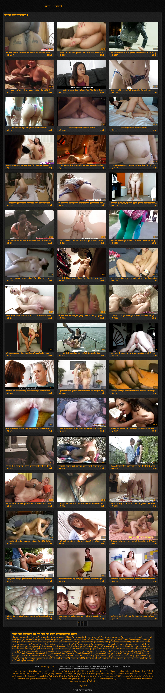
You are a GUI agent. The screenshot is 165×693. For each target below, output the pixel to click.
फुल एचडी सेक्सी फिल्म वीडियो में (72, 639)
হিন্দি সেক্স (85, 671)
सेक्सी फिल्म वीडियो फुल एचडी (69, 656)
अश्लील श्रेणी (58, 6)
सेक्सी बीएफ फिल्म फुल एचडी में (128, 658)
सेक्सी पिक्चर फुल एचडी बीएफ (69, 649)
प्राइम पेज (47, 6)
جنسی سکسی (142, 674)
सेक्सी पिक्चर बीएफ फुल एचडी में (109, 649)
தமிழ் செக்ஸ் (55, 674)
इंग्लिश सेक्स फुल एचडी (20, 637)
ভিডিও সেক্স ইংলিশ (44, 671)
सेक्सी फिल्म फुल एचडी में (82, 651)
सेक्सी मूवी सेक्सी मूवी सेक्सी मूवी (71, 679)
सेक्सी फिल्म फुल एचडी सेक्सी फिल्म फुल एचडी (102, 653)
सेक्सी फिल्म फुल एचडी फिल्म (49, 667)
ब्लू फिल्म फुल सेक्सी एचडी (41, 646)
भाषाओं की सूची (148, 671)
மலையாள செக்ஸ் (80, 681)
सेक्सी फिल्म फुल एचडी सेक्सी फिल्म (74, 653)
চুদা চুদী (109, 671)
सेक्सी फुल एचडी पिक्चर (33, 658)
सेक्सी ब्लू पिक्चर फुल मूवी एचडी (27, 660)
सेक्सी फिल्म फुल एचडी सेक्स (31, 653)
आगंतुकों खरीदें (82, 686)
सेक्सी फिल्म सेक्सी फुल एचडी (89, 656)
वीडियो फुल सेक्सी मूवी (138, 676)
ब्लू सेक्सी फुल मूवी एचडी (95, 646)
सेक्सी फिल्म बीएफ (31, 674)
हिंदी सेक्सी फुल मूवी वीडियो (97, 674)
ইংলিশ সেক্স (30, 676)
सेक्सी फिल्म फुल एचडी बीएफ (63, 651)
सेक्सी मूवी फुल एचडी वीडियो (81, 674)
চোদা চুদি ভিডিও (103, 676)
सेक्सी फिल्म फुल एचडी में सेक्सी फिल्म (104, 651)
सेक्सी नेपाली (103, 671)
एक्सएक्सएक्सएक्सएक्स (106, 679)
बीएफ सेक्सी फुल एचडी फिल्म (96, 644)
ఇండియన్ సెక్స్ (84, 679)
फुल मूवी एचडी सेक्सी (140, 639)
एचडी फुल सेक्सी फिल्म (36, 637)
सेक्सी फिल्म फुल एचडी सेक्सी (51, 653)
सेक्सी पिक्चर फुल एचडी (50, 649)
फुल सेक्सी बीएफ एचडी (55, 642)
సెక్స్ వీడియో (34, 671)
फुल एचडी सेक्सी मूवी (106, 639)
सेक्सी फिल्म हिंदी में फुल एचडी (129, 656)
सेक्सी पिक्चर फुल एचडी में (89, 649)
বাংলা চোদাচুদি (112, 676)
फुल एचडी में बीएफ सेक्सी (84, 637)
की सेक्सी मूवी (91, 681)
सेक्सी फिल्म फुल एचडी (45, 651)
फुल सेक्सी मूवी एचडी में (85, 642)
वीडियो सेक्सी (133, 674)
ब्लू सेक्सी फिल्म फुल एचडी (77, 646)
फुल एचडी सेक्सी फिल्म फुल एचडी (49, 639)
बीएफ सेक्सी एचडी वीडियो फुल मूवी (74, 644)
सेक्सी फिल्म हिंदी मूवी (66, 674)
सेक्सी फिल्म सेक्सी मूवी (43, 674)
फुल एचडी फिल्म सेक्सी (68, 637)
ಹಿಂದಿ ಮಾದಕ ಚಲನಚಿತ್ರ (89, 676)
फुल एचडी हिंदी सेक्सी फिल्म (123, 639)
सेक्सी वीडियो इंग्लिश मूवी (25, 679)
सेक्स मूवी (27, 671)
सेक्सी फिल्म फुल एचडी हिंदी (127, 653)
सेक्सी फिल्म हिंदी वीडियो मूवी (57, 676)
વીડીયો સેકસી (138, 671)
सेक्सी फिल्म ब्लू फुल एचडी (49, 656)
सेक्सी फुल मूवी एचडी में (110, 658)
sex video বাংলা (94, 671)
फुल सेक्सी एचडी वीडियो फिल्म (36, 642)
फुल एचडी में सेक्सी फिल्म (120, 637)
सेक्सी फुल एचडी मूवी (48, 658)
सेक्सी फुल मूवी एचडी (94, 658)
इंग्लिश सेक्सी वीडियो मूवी (41, 676)
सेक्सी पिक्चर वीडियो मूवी (39, 679)
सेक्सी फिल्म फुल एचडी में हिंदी (127, 651)
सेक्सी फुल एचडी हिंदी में (79, 658)
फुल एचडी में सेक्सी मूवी (137, 637)
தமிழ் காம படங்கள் (54, 679)
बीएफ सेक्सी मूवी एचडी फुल (115, 644)
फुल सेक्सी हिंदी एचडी (101, 642)
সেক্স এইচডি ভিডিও (123, 674)
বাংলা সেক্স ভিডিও (18, 671)
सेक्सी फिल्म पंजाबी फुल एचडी (26, 651)
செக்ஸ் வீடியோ (110, 674)
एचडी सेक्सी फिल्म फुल (52, 637)
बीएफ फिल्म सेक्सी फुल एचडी (30, 644)
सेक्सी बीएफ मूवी (129, 671)
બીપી (69, 671)
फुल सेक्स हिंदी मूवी (76, 671)
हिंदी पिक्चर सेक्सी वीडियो (124, 676)
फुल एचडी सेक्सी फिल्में (91, 639)
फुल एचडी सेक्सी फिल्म (29, 639)
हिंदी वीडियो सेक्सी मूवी (19, 674)
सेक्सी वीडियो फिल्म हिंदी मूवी (74, 676)
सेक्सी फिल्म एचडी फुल (129, 649)
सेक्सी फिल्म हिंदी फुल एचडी (109, 656)
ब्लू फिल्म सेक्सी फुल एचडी (59, 646)
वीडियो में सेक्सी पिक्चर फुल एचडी (131, 646)
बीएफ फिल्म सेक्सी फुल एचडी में (50, 644)
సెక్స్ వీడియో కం (94, 679)
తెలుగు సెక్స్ (22, 676)
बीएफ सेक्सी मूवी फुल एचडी (135, 644)
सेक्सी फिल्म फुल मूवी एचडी (30, 656)
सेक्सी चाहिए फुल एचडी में (33, 649)
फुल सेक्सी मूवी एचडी (70, 642)
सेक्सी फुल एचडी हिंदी (63, 658)
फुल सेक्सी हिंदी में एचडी (117, 642)
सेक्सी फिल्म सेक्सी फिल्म (134, 679)
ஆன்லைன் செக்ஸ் (120, 679)
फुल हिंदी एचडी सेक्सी (132, 642)
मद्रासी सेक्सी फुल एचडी (111, 646)
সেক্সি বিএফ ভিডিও (118, 671)
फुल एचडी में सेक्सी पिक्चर (103, 637)
